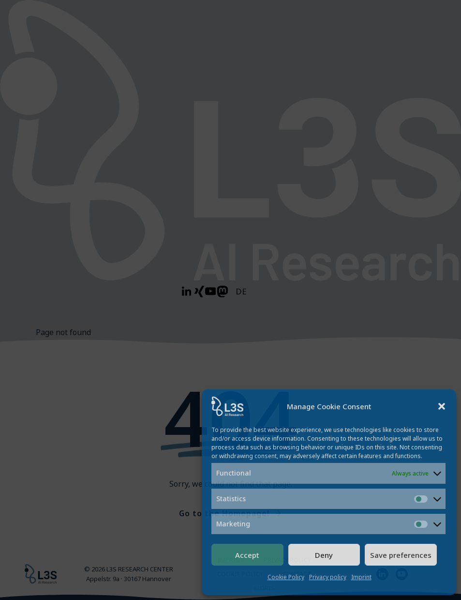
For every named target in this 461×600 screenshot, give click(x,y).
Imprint (361, 577)
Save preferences (400, 555)
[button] (441, 406)
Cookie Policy (286, 577)
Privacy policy (327, 577)
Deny (324, 555)
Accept (247, 555)
